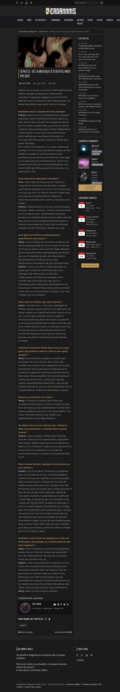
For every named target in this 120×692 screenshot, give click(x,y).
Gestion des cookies (33, 687)
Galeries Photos (80, 22)
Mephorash (91, 230)
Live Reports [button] (40, 20)
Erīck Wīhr (26, 83)
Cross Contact (92, 217)
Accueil (20, 20)
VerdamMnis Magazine (27, 31)
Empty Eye (95, 146)
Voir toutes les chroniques (90, 187)
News (29, 20)
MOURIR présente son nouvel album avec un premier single (87, 67)
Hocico (94, 172)
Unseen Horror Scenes (95, 177)
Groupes (110, 20)
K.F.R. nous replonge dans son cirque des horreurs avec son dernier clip (89, 56)
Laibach (95, 159)
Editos (90, 20)
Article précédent (63, 632)
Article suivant (25, 632)
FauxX (88, 203)
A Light (95, 149)
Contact (80, 660)
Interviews (68, 20)
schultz (23, 625)
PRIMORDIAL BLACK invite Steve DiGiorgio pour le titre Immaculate (89, 87)
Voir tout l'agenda (90, 265)
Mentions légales (73, 684)
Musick (95, 162)
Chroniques (55, 20)
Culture (100, 20)
